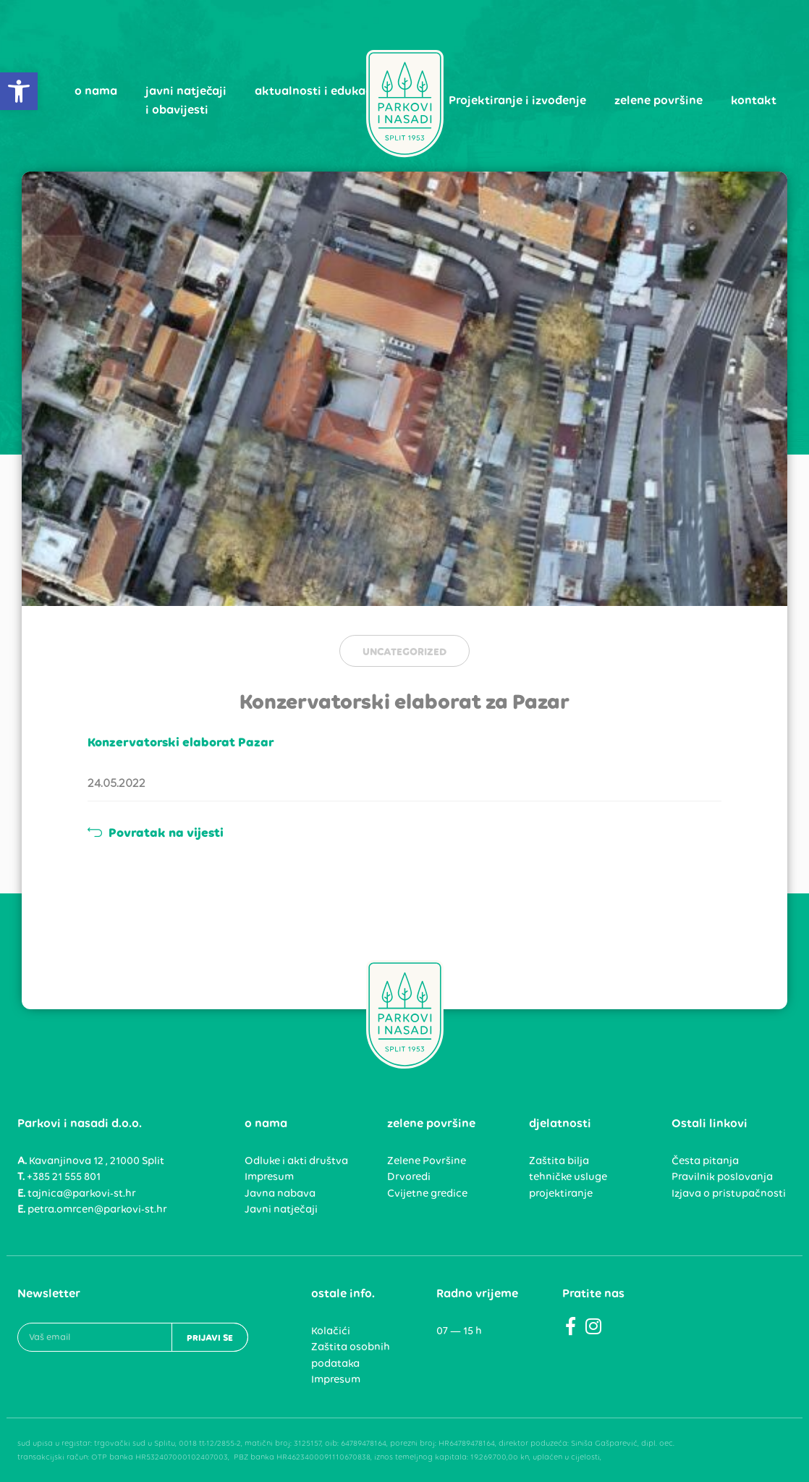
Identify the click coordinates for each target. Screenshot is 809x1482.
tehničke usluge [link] (568, 1176)
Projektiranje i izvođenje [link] (517, 100)
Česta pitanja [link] (705, 1160)
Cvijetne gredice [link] (427, 1193)
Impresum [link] (269, 1176)
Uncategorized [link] (404, 651)
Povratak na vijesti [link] (156, 833)
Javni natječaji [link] (281, 1209)
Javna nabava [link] (280, 1193)
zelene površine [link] (658, 100)
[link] (19, 91)
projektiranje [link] (561, 1193)
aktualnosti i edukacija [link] (320, 90)
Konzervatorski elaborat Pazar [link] (181, 742)
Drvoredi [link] (409, 1176)
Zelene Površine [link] (426, 1160)
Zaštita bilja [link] (559, 1160)
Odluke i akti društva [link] (296, 1160)
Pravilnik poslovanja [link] (722, 1176)
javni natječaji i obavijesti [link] (185, 100)
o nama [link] (96, 90)
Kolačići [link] (330, 1330)
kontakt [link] (753, 100)
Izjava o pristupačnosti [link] (729, 1193)
